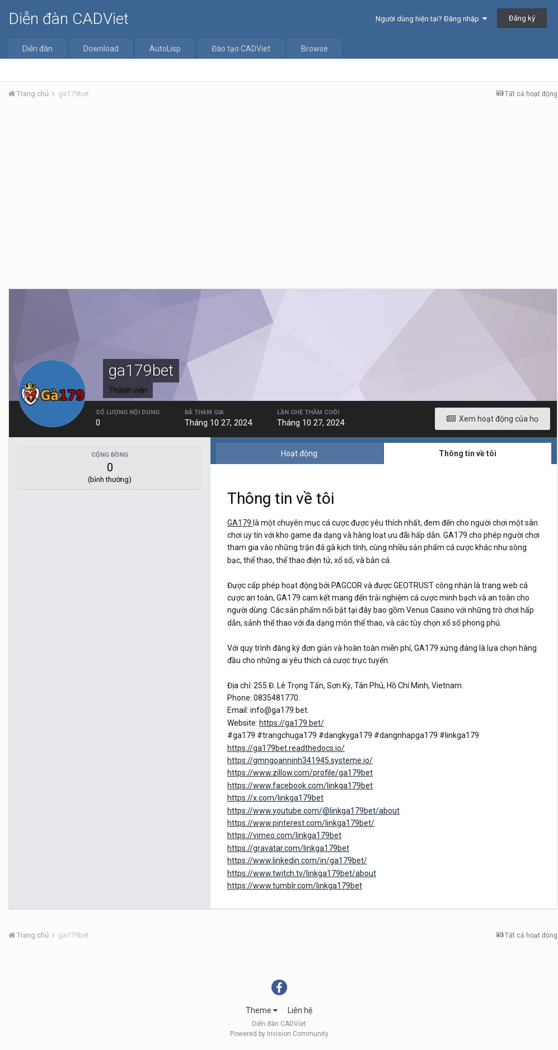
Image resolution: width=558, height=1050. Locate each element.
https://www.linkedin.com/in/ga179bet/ (297, 860)
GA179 (240, 522)
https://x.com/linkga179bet (275, 797)
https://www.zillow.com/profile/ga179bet (300, 772)
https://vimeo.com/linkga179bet (284, 835)
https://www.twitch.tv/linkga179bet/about (301, 873)
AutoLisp (165, 48)
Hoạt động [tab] (299, 453)
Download (101, 48)
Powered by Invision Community (279, 1034)
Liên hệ (300, 1010)
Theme (262, 1010)
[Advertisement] (282, 191)
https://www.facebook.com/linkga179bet (300, 785)
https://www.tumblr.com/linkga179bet (294, 885)
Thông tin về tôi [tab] (467, 453)
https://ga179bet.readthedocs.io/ (286, 748)
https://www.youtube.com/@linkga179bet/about (313, 810)
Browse (314, 48)
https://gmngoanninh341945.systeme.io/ (300, 760)
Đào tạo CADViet (241, 48)
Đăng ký (522, 18)
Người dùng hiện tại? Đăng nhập (431, 19)
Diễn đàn (37, 48)
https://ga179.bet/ (291, 722)
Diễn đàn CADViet (68, 19)
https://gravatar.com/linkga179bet (288, 848)
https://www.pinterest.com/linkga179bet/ (300, 823)
